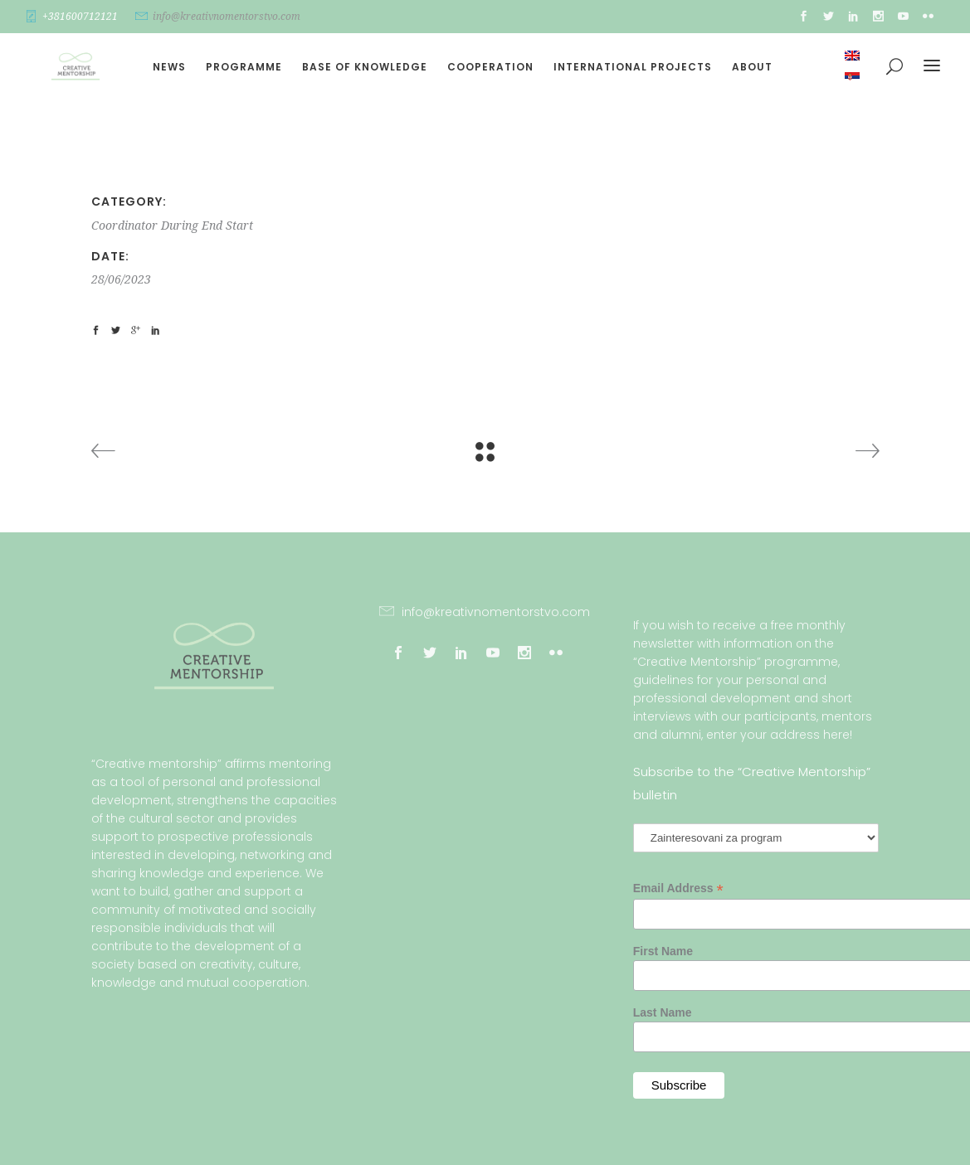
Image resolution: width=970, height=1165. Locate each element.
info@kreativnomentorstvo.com (226, 16)
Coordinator (124, 225)
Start (239, 225)
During (179, 225)
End (212, 225)
